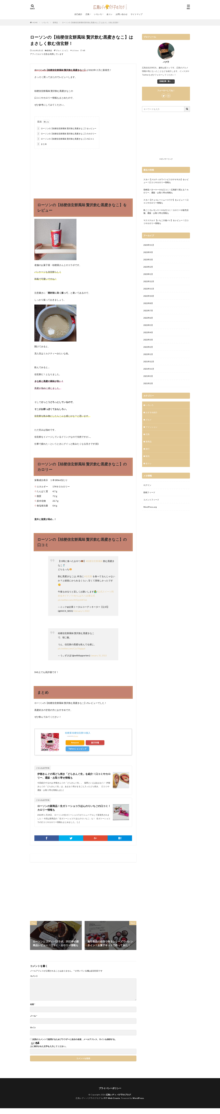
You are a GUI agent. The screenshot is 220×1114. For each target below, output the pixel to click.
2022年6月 (148, 318)
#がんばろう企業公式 (84, 595)
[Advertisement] (83, 171)
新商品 (55, 22)
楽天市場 (95, 742)
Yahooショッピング (77, 749)
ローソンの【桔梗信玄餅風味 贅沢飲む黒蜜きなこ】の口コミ (65, 139)
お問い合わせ (121, 14)
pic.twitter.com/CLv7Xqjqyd (71, 648)
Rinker (76, 736)
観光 (148, 456)
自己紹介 (78, 14)
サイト (33, 1028)
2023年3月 (148, 259)
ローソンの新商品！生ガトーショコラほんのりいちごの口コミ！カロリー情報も (74, 807)
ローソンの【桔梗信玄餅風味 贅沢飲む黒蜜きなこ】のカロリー (66, 133)
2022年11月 (148, 288)
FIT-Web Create (112, 1098)
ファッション (151, 427)
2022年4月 (148, 332)
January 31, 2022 (98, 655)
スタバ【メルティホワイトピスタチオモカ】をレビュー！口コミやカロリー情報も (166, 181)
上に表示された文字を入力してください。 (48, 1046)
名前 (32, 1004)
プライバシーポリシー (110, 1088)
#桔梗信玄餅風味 (94, 561)
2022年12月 (148, 281)
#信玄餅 (88, 576)
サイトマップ (136, 14)
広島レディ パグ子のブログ (118, 1094)
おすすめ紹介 (151, 412)
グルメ (58, 50)
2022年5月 (148, 325)
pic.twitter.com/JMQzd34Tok (72, 599)
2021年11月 (148, 369)
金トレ (109, 14)
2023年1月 (148, 274)
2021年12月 (148, 361)
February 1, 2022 (81, 611)
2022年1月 (148, 354)
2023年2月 (148, 267)
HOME (35, 22)
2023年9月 (148, 252)
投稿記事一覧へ (165, 81)
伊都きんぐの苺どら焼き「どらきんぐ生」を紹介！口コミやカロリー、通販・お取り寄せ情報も (74, 775)
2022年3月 (148, 339)
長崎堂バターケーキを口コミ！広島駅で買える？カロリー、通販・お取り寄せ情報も (166, 191)
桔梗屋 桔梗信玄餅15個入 (77, 732)
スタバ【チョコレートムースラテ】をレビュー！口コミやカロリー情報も (166, 201)
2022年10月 (148, 296)
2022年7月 (148, 310)
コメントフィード (151, 499)
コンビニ (65, 50)
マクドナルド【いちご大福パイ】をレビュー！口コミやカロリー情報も (166, 221)
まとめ (42, 144)
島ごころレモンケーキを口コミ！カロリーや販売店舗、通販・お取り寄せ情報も (166, 211)
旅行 (148, 449)
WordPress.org (150, 507)
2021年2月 (148, 383)
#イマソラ (68, 595)
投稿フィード (149, 492)
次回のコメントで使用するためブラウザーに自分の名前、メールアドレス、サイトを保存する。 (74, 1039)
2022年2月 (148, 347)
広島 (87, 14)
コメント (34, 976)
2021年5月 (148, 376)
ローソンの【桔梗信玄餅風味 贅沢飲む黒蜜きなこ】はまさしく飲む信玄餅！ (91, 22)
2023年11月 (148, 245)
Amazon (75, 742)
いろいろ (98, 14)
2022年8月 (148, 303)
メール (33, 1016)
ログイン (147, 485)
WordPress (138, 1098)
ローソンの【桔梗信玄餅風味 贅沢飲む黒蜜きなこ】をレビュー (66, 128)
